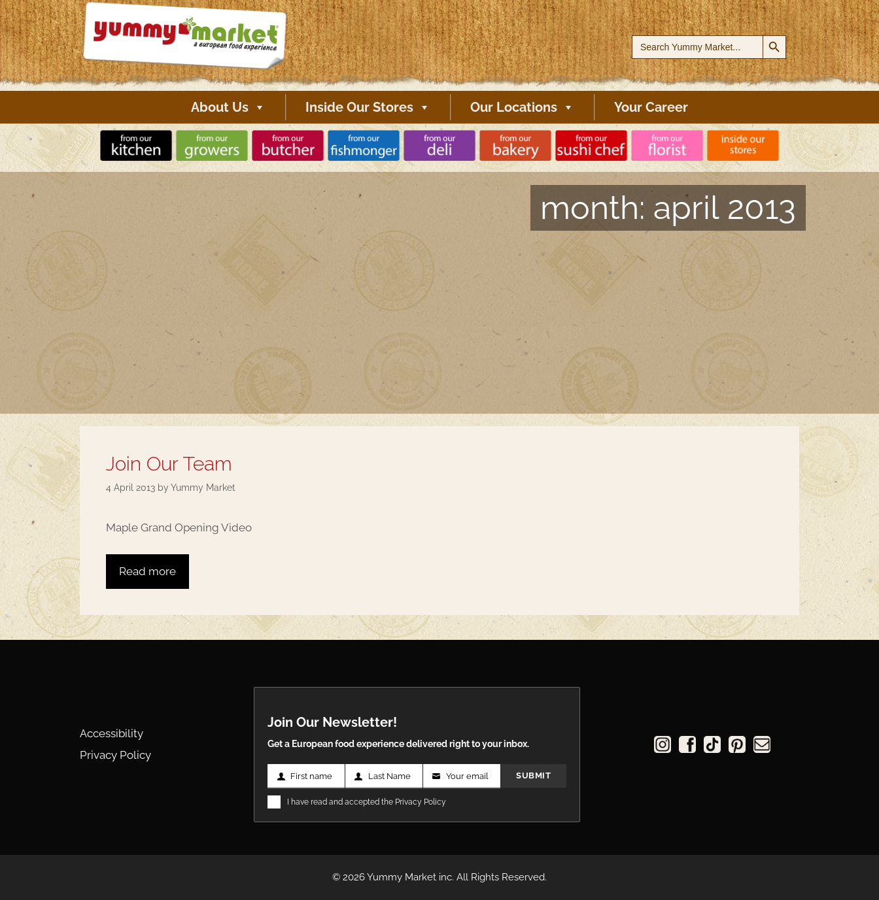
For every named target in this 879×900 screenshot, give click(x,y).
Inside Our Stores (367, 107)
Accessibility (111, 733)
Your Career (651, 107)
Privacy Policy (115, 754)
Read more (147, 571)
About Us (228, 107)
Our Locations (522, 107)
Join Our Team (169, 463)
